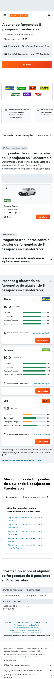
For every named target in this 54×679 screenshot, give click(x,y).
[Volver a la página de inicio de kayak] (19, 15)
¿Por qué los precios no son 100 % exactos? (28, 676)
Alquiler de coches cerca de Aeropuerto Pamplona (25, 533)
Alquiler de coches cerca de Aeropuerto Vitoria (25, 539)
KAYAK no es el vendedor (28, 665)
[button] (5, 15)
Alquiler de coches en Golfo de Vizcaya (25, 630)
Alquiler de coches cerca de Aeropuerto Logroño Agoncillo (25, 546)
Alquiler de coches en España (25, 625)
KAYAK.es (7, 622)
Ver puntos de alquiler (41, 333)
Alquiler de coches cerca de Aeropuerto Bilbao (25, 519)
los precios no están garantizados (25, 657)
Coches (18, 622)
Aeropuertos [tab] (12, 497)
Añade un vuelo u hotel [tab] (34, 497)
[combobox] (18, 34)
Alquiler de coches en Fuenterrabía (25, 633)
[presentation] (51, 280)
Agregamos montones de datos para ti (28, 670)
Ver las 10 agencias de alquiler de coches (21, 460)
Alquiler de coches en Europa (35, 622)
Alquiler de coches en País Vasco (25, 627)
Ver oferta (43, 217)
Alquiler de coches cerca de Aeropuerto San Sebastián (25, 526)
